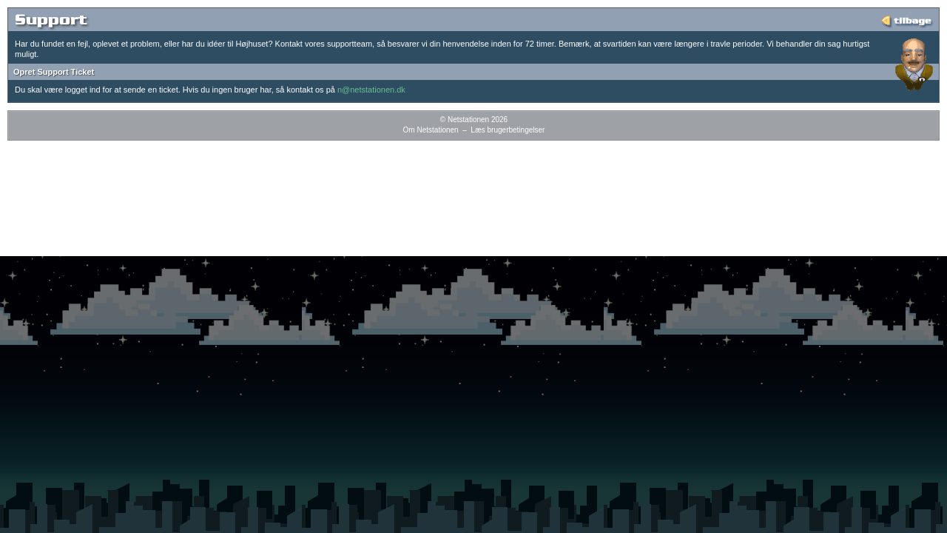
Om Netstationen (431, 130)
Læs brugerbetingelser (508, 130)
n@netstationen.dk (371, 89)
